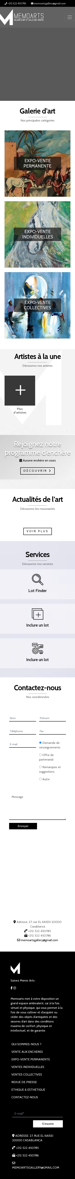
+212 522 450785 (15, 3)
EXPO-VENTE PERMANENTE (30, 1059)
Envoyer (23, 826)
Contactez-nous (24, 1097)
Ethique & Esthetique (28, 1089)
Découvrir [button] (37, 470)
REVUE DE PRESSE (24, 1082)
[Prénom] (52, 718)
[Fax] (52, 731)
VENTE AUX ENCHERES (27, 1052)
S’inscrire (48, 1124)
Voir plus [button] (38, 531)
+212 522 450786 (39, 935)
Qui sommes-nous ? (26, 1044)
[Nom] (22, 718)
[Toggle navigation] (69, 17)
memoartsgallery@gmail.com (48, 3)
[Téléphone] (22, 731)
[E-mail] (22, 744)
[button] (37, 585)
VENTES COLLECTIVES (26, 1074)
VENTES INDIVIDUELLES (27, 1067)
